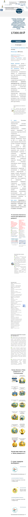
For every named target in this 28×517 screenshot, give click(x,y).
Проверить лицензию (14, 236)
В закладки (18, 45)
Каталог (9, 7)
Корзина (13, 7)
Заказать (18, 41)
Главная (5, 7)
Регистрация (20, 10)
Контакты (22, 7)
